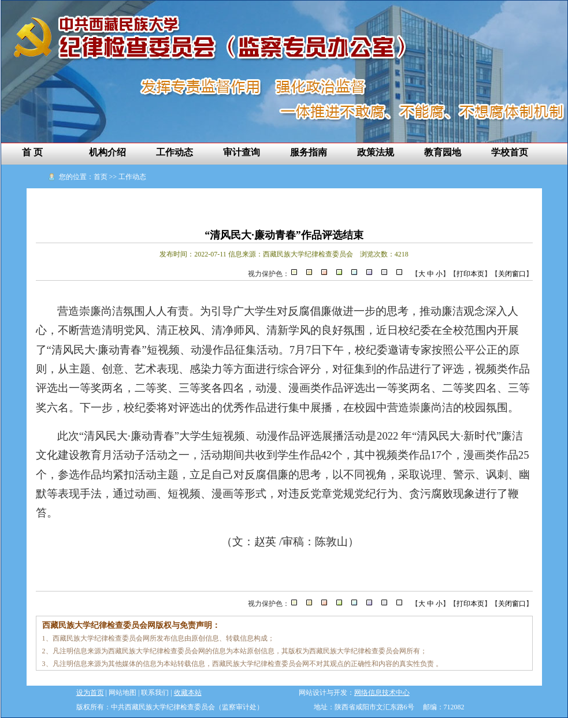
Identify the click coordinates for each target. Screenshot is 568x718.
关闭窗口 (512, 274)
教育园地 (442, 152)
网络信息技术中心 (382, 693)
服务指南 (308, 152)
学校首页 (509, 152)
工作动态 (174, 152)
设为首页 (90, 693)
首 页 (32, 152)
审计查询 (241, 152)
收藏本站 (188, 693)
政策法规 (375, 152)
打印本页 (470, 274)
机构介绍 (107, 152)
